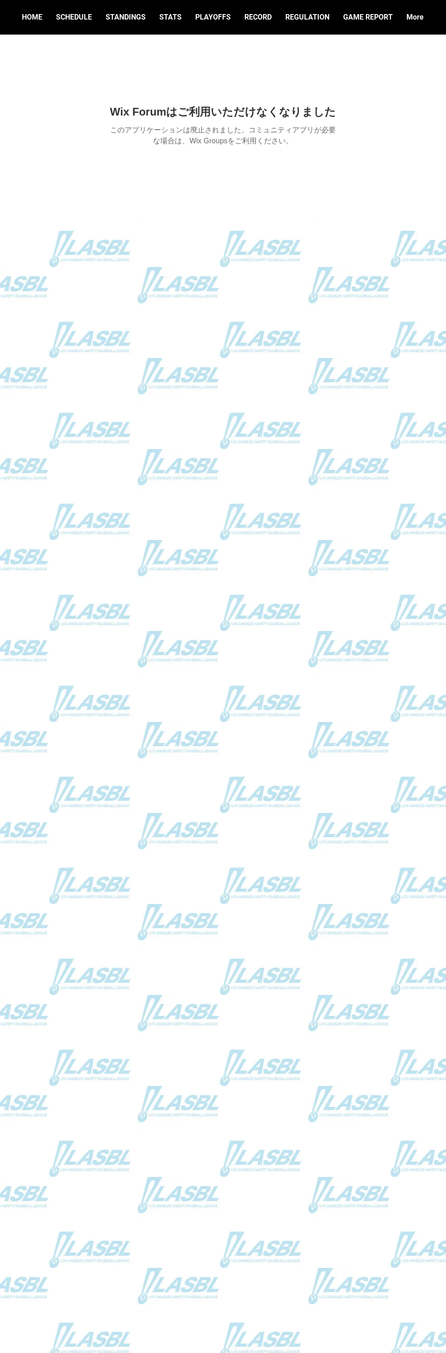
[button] (258, 17)
